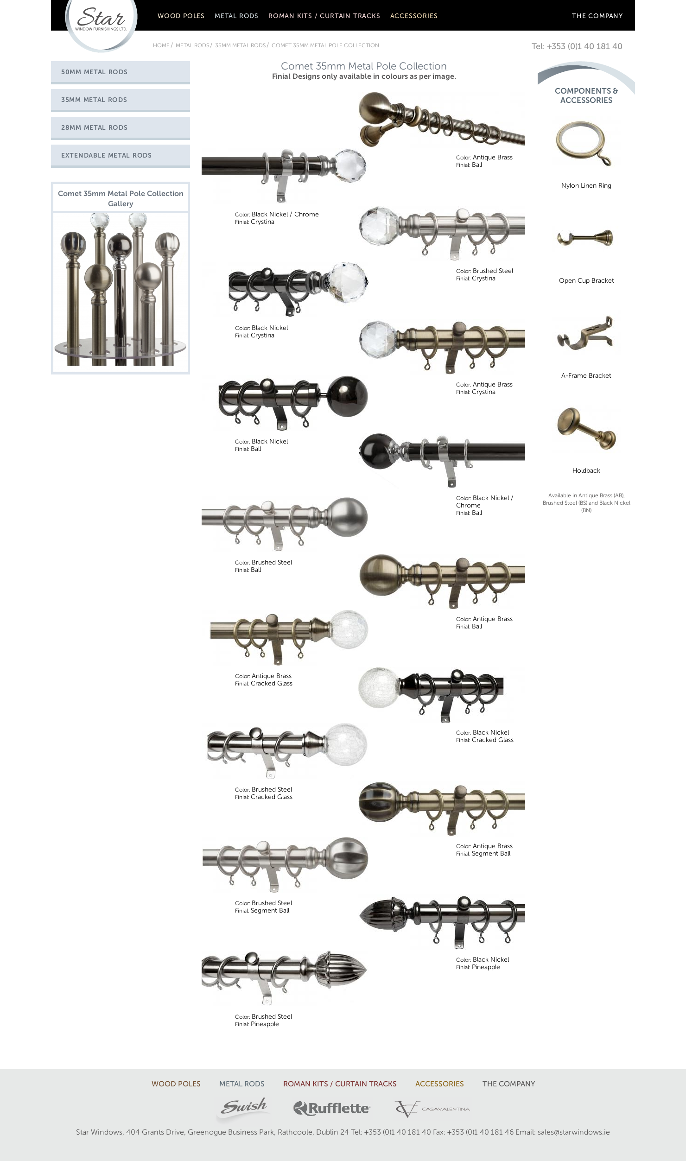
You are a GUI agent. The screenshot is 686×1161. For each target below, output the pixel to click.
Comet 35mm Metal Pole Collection (325, 45)
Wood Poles (181, 16)
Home (161, 45)
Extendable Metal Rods (106, 155)
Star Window (101, 26)
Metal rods (237, 16)
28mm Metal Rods (94, 128)
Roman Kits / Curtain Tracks (324, 16)
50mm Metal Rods (94, 72)
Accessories (414, 16)
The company (597, 16)
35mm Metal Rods (240, 45)
